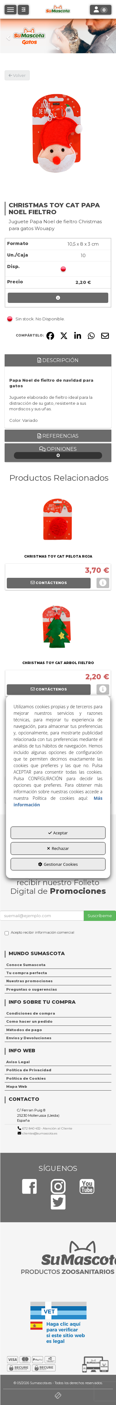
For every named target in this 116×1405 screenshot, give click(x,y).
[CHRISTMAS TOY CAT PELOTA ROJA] (58, 521)
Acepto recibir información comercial (39, 932)
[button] (8, 36)
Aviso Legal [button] (18, 1062)
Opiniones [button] (58, 452)
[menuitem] (58, 965)
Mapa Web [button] (16, 1086)
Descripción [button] (58, 360)
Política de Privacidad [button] (28, 1070)
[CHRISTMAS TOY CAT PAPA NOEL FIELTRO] (58, 134)
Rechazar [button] (58, 848)
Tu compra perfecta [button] (26, 973)
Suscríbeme (100, 915)
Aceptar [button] (58, 832)
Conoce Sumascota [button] (25, 965)
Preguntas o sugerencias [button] (31, 989)
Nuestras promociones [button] (29, 981)
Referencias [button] (58, 436)
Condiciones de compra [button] (30, 1013)
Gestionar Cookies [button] (58, 864)
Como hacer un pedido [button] (29, 1021)
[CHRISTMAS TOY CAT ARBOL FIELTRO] (58, 628)
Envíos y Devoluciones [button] (28, 1038)
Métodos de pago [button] (24, 1030)
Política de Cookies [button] (26, 1078)
